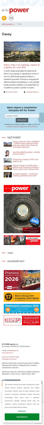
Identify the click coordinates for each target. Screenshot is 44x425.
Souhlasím (22, 417)
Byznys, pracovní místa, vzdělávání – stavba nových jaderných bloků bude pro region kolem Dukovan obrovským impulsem (26, 144)
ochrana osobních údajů (14, 127)
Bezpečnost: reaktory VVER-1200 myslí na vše (25, 160)
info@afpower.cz (13, 350)
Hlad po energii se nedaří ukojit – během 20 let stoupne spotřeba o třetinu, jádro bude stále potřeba (26, 167)
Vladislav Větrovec (32, 92)
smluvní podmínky (31, 127)
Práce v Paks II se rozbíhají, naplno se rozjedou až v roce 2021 (22, 66)
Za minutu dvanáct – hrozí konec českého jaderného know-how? (25, 175)
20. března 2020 (11, 92)
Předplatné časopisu (9, 359)
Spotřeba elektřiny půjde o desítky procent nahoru (26, 153)
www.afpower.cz (8, 353)
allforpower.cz (8, 24)
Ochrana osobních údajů (10, 357)
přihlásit (22, 120)
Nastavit (22, 411)
